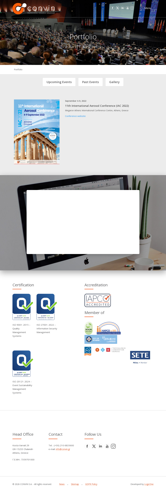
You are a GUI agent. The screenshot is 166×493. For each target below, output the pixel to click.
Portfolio (18, 69)
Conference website (75, 116)
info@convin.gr (63, 449)
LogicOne (149, 484)
